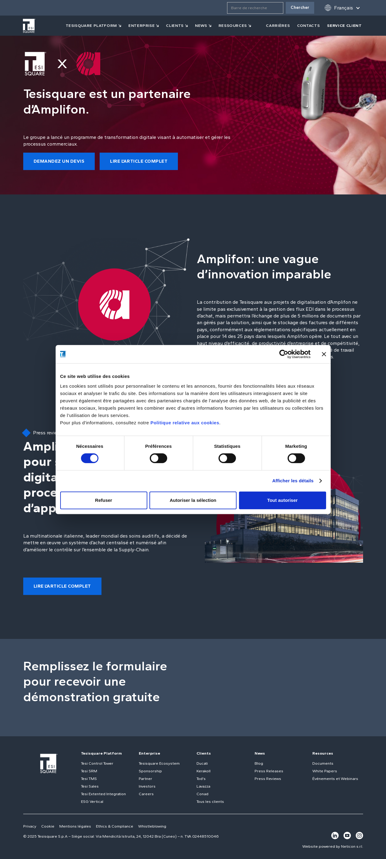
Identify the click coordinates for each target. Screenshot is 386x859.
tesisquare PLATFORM (91, 25)
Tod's (201, 778)
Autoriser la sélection (193, 500)
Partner (145, 778)
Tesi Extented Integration (103, 794)
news (201, 25)
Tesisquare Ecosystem (159, 763)
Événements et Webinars (335, 778)
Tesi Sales (90, 786)
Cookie (47, 826)
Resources (322, 753)
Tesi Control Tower (97, 763)
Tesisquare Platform (101, 753)
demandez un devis (59, 161)
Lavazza (203, 786)
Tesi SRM (89, 771)
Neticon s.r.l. (352, 846)
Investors (147, 786)
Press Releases (269, 771)
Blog (259, 763)
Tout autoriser (282, 500)
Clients (204, 753)
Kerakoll (204, 771)
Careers (146, 794)
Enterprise (141, 25)
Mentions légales (75, 826)
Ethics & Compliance (114, 826)
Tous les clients (210, 801)
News (260, 753)
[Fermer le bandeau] (324, 354)
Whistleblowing (152, 826)
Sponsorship (150, 771)
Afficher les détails (293, 480)
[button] (342, 7)
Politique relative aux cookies (184, 422)
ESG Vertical (92, 801)
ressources (233, 25)
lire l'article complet (138, 161)
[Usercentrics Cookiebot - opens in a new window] (284, 354)
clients (175, 25)
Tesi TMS (89, 778)
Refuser (103, 500)
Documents (322, 763)
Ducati (202, 763)
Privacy (29, 826)
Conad (202, 794)
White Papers (324, 771)
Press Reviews (268, 778)
